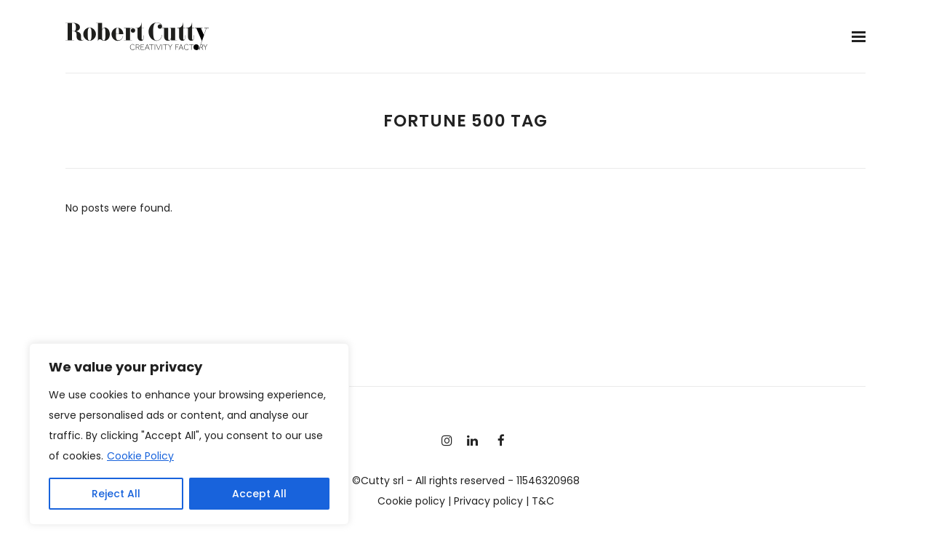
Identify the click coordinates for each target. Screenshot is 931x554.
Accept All (259, 493)
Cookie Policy (140, 456)
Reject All (116, 493)
